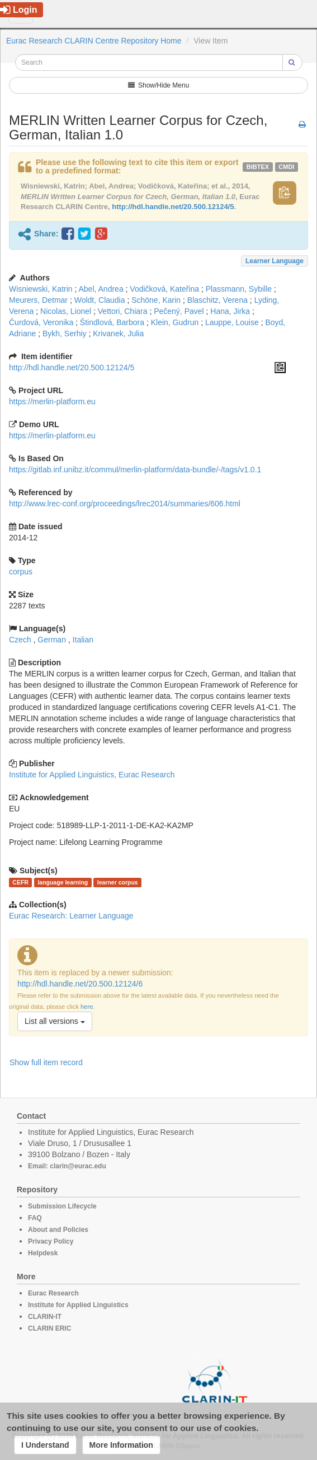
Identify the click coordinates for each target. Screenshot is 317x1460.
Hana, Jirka (230, 311)
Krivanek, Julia (118, 333)
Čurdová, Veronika (41, 322)
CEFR (20, 882)
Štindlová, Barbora (112, 322)
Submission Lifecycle (62, 1206)
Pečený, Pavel (179, 311)
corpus (20, 571)
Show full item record (46, 1062)
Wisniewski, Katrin (41, 288)
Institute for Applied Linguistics (78, 1305)
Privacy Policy (50, 1241)
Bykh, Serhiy (64, 333)
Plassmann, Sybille (239, 288)
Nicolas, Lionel (65, 311)
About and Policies (58, 1230)
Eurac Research (53, 1293)
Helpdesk (43, 1253)
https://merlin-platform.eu (52, 401)
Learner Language (274, 261)
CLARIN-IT (44, 1317)
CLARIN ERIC (49, 1328)
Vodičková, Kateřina (164, 288)
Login (18, 9)
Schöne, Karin (156, 300)
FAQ (35, 1218)
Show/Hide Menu (159, 85)
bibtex (258, 166)
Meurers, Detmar (38, 300)
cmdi (286, 166)
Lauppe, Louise (232, 322)
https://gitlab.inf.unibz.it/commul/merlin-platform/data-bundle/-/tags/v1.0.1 (135, 469)
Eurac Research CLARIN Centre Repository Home (94, 40)
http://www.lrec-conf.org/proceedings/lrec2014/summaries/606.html (124, 503)
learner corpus (117, 882)
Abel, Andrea (101, 288)
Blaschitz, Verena (217, 300)
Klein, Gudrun (175, 322)
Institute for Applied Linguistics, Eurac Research (92, 774)
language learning (62, 882)
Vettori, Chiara (123, 311)
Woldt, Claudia (99, 300)
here (87, 1006)
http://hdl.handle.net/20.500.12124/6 (80, 983)
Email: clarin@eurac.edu (67, 1166)
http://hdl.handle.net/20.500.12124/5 (173, 206)
